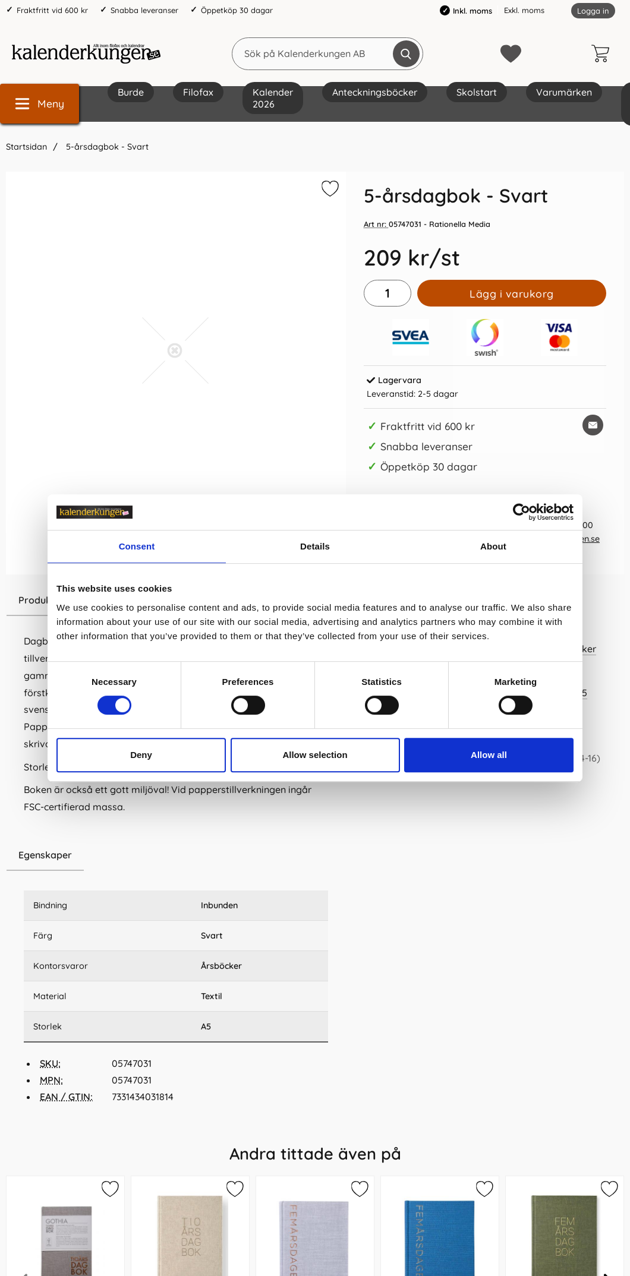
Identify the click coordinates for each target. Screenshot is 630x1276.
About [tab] (493, 546)
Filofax (198, 92)
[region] (176, 855)
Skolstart (476, 92)
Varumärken (564, 92)
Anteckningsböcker (374, 92)
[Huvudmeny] (39, 104)
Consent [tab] (137, 546)
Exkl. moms (524, 10)
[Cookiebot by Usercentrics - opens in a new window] (522, 512)
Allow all (489, 755)
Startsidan (26, 146)
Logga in (593, 10)
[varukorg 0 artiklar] (603, 53)
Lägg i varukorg (512, 293)
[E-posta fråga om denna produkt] (592, 425)
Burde (131, 92)
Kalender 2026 (273, 98)
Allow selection (314, 755)
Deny (141, 755)
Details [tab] (315, 546)
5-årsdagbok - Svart (106, 146)
